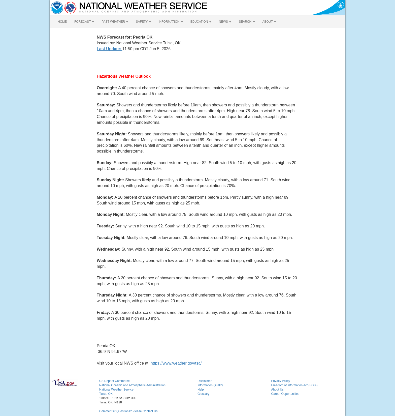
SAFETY (143, 21)
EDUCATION (200, 21)
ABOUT (269, 21)
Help (201, 389)
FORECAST (84, 21)
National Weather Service (116, 389)
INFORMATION (170, 21)
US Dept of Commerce (114, 381)
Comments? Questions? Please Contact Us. (128, 411)
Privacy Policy (280, 381)
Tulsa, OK (106, 394)
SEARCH (247, 21)
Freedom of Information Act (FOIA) (294, 385)
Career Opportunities (285, 394)
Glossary (203, 394)
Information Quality (210, 385)
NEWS (225, 21)
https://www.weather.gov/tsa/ (176, 363)
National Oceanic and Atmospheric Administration (132, 385)
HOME (62, 21)
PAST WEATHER (115, 21)
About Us (277, 389)
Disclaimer (205, 381)
